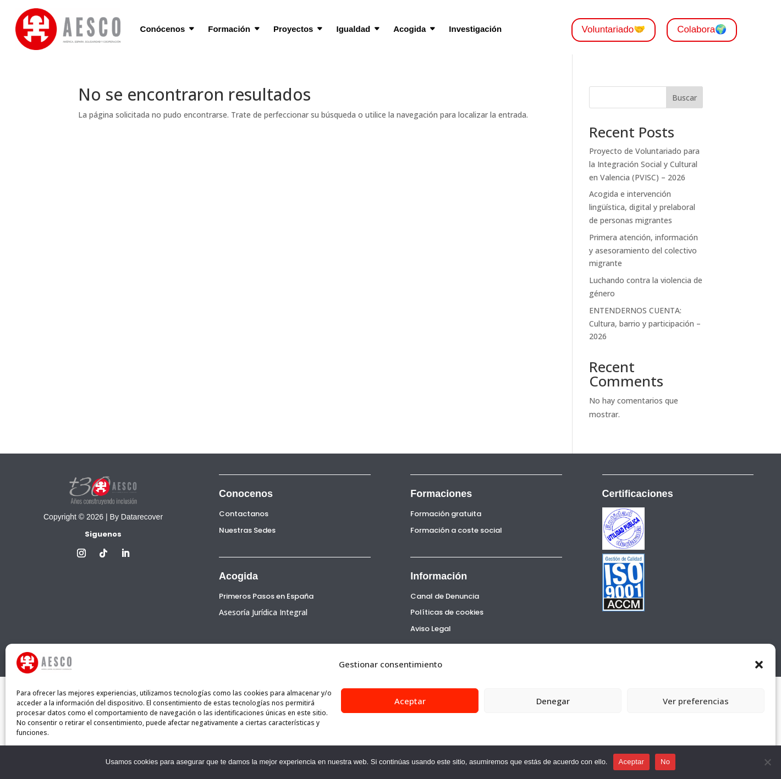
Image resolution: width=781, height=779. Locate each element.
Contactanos (243, 514)
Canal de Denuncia (444, 596)
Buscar (684, 97)
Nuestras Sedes (247, 530)
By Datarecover (136, 516)
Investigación (475, 29)
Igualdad (353, 29)
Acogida (409, 29)
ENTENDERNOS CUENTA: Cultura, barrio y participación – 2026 (645, 323)
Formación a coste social (456, 530)
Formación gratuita (445, 514)
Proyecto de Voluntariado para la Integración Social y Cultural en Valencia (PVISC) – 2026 (644, 164)
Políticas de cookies (446, 612)
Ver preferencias (696, 700)
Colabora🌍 (702, 29)
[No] (767, 761)
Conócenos (162, 29)
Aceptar (410, 700)
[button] (759, 664)
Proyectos (293, 29)
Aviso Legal (430, 628)
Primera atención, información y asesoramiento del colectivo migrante (643, 250)
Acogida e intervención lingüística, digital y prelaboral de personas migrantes (642, 207)
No (665, 762)
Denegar (553, 700)
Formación (229, 29)
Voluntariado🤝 (614, 29)
